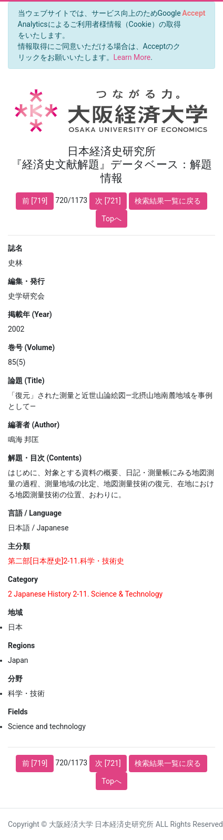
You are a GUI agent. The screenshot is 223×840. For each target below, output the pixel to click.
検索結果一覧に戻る (168, 201)
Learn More (132, 57)
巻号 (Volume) (31, 347)
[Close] (194, 13)
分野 (15, 678)
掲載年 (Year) (30, 314)
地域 (15, 612)
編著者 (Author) (33, 425)
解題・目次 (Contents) (45, 458)
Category (23, 579)
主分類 (19, 546)
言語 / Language (35, 513)
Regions (21, 645)
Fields (18, 712)
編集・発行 (26, 281)
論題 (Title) (26, 380)
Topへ (111, 218)
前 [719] (35, 201)
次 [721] (108, 201)
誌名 (15, 248)
